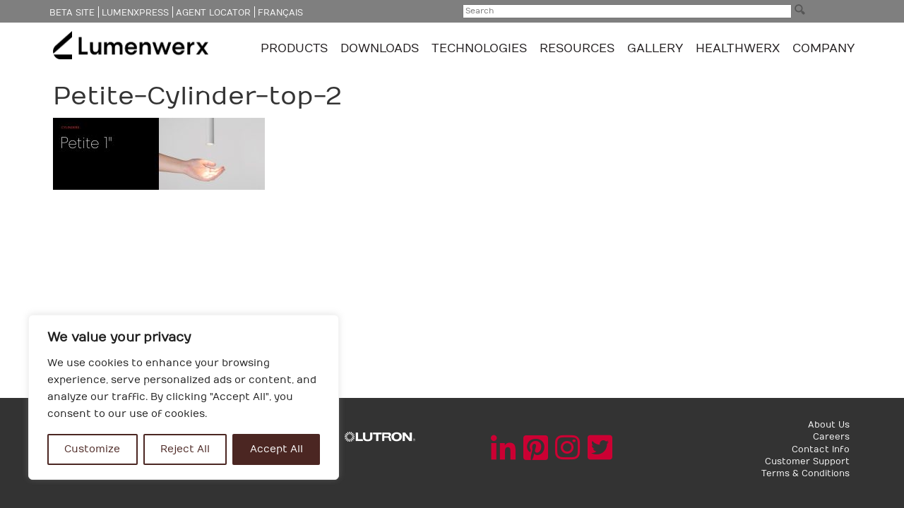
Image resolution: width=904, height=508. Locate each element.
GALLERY (655, 49)
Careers (831, 437)
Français (280, 13)
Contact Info (821, 449)
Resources (579, 49)
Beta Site (72, 13)
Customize (92, 449)
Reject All (185, 449)
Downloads (381, 49)
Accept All (276, 449)
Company (823, 49)
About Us (829, 425)
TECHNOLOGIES (481, 49)
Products (296, 49)
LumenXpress (135, 13)
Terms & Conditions (805, 473)
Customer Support (807, 461)
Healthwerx (738, 49)
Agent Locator (213, 13)
